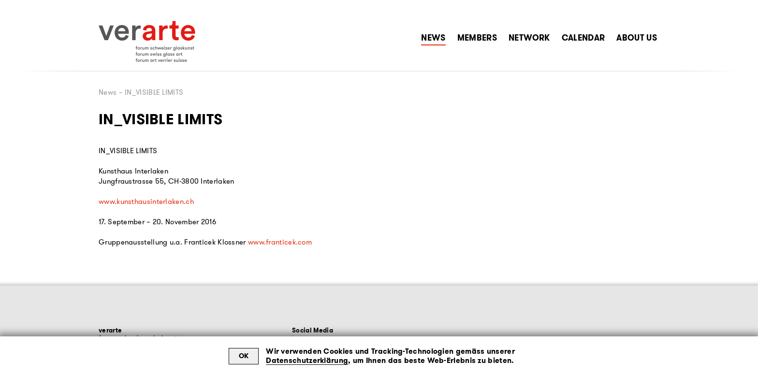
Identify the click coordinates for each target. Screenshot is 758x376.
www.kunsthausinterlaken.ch (146, 201)
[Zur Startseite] (147, 41)
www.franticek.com (280, 242)
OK (244, 356)
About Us (636, 37)
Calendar (583, 37)
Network (529, 37)
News (433, 37)
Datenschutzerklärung (307, 360)
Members (477, 37)
